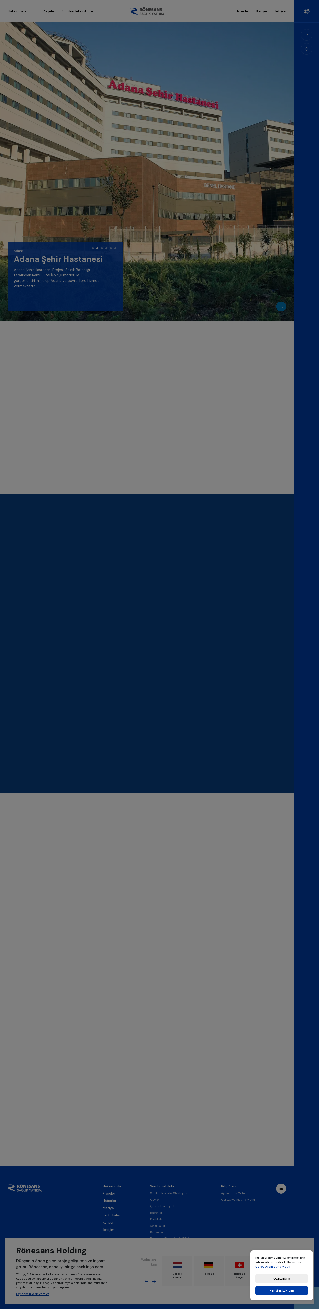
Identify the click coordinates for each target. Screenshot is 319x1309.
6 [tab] (115, 248)
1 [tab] (93, 248)
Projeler (109, 1210)
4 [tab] (106, 248)
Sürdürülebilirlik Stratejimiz (169, 1210)
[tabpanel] (65, 276)
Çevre (154, 1217)
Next (154, 1281)
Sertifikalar (111, 1232)
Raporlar (156, 1230)
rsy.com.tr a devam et (32, 1294)
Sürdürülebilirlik (79, 11)
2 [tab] (97, 248)
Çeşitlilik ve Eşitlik (162, 1223)
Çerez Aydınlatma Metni (238, 1217)
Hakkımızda (22, 11)
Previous (146, 1281)
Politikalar (157, 1236)
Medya (108, 1225)
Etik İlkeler (157, 1305)
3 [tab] (102, 248)
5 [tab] (111, 248)
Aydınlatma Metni (233, 1210)
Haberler (109, 1217)
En (306, 35)
